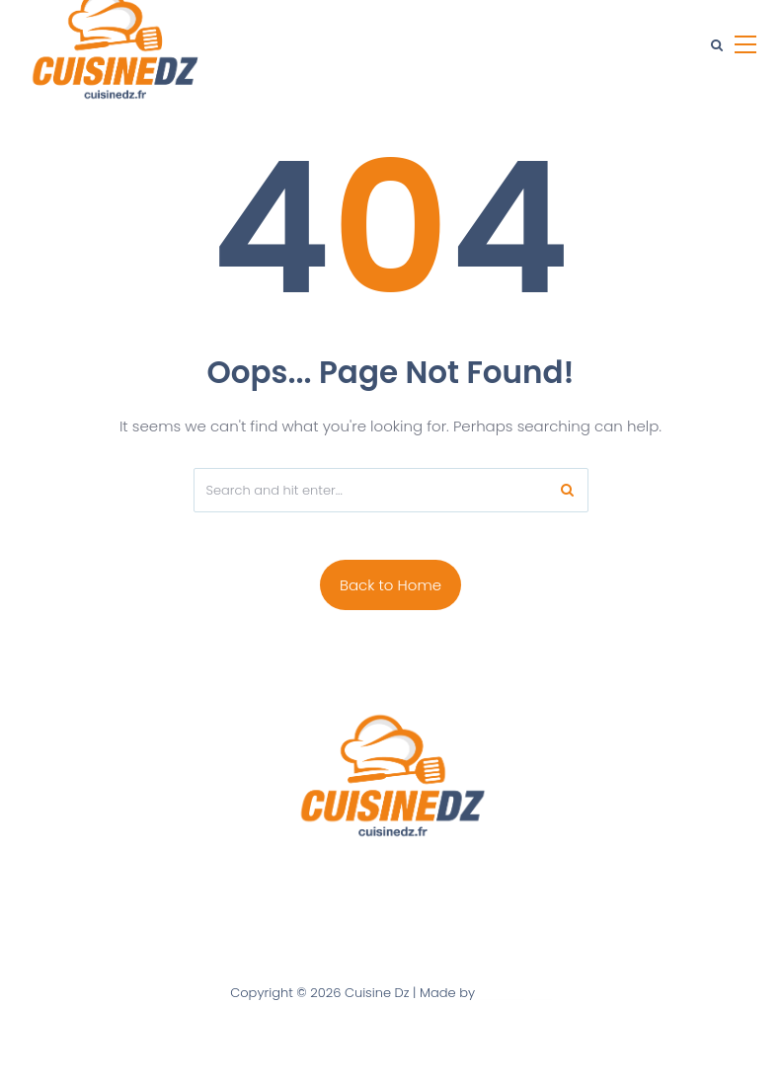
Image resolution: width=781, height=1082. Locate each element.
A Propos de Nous (256, 880)
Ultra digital (515, 992)
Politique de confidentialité (496, 880)
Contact (362, 880)
